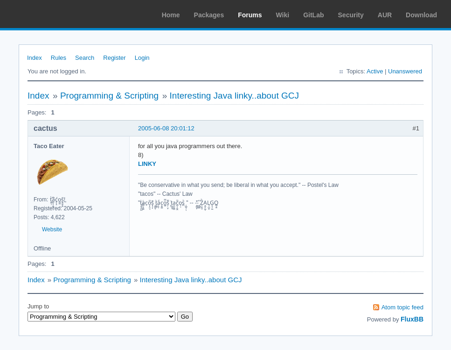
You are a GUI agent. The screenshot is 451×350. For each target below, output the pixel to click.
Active (375, 71)
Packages (209, 15)
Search (84, 57)
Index (34, 57)
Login (142, 57)
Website (52, 229)
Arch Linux (51, 14)
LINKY (147, 163)
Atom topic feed (402, 307)
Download (421, 15)
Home (171, 15)
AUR (385, 15)
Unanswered (405, 71)
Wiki (283, 15)
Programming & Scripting (109, 95)
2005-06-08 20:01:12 (166, 128)
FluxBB (412, 319)
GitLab (313, 15)
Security (351, 15)
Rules (58, 57)
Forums (250, 15)
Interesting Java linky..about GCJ (234, 95)
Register (114, 57)
